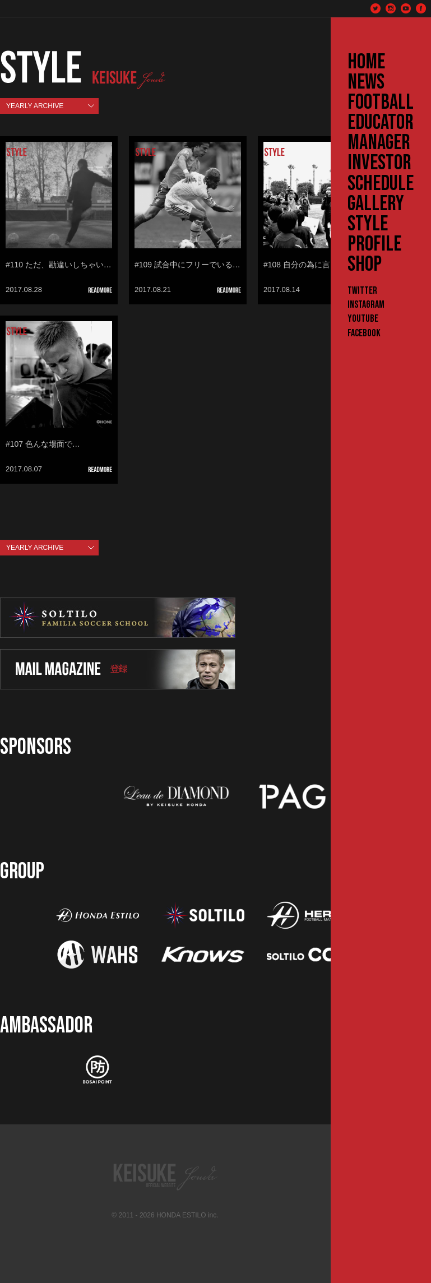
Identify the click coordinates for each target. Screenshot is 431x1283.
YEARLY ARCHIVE (34, 106)
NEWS (365, 82)
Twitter (362, 291)
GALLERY (375, 204)
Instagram (365, 305)
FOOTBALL (380, 102)
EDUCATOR (380, 123)
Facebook (364, 333)
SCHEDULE (380, 184)
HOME (366, 62)
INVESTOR (379, 163)
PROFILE (374, 244)
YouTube (362, 319)
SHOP (364, 264)
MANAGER (378, 143)
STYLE (367, 224)
